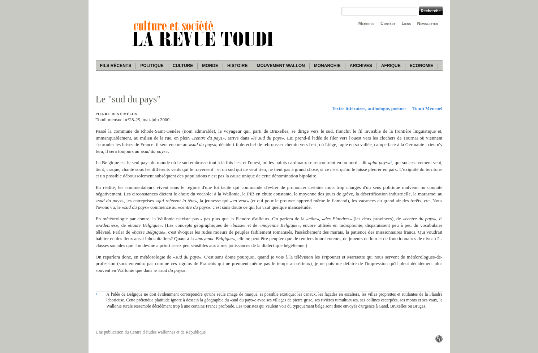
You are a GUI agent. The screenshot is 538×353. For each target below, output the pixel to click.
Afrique (391, 65)
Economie (421, 65)
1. (97, 294)
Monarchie (327, 65)
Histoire (237, 65)
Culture (183, 65)
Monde (210, 65)
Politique (152, 65)
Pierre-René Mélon (117, 114)
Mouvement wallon (281, 65)
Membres (366, 23)
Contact (387, 23)
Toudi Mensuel (427, 108)
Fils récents (116, 65)
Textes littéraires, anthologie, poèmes (369, 108)
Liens (406, 23)
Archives (361, 65)
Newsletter (427, 23)
